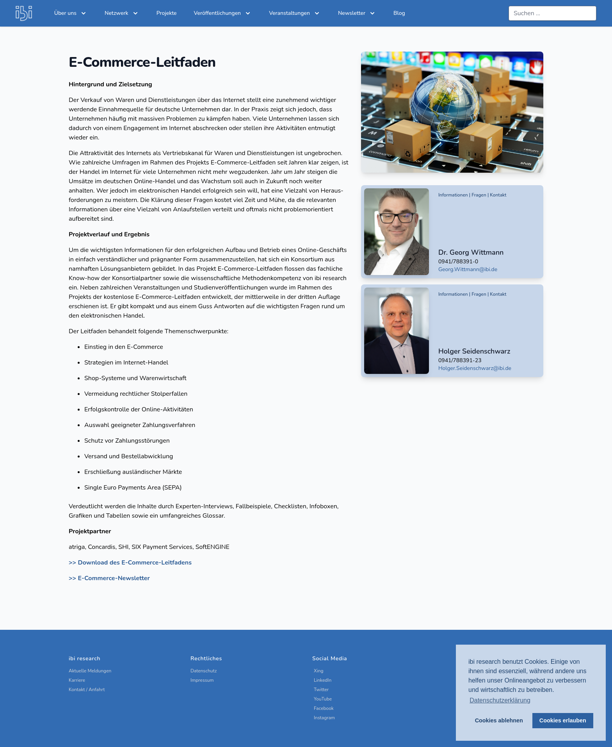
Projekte (167, 13)
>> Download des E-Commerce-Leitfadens (130, 562)
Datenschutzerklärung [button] (500, 700)
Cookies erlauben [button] (562, 720)
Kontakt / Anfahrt (87, 689)
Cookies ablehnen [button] (499, 720)
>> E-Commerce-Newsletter (109, 578)
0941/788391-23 (460, 360)
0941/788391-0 (458, 261)
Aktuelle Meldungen (90, 671)
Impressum (202, 680)
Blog (399, 13)
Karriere (77, 680)
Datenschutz (203, 671)
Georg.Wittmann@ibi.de (467, 269)
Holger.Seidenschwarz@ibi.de (474, 368)
